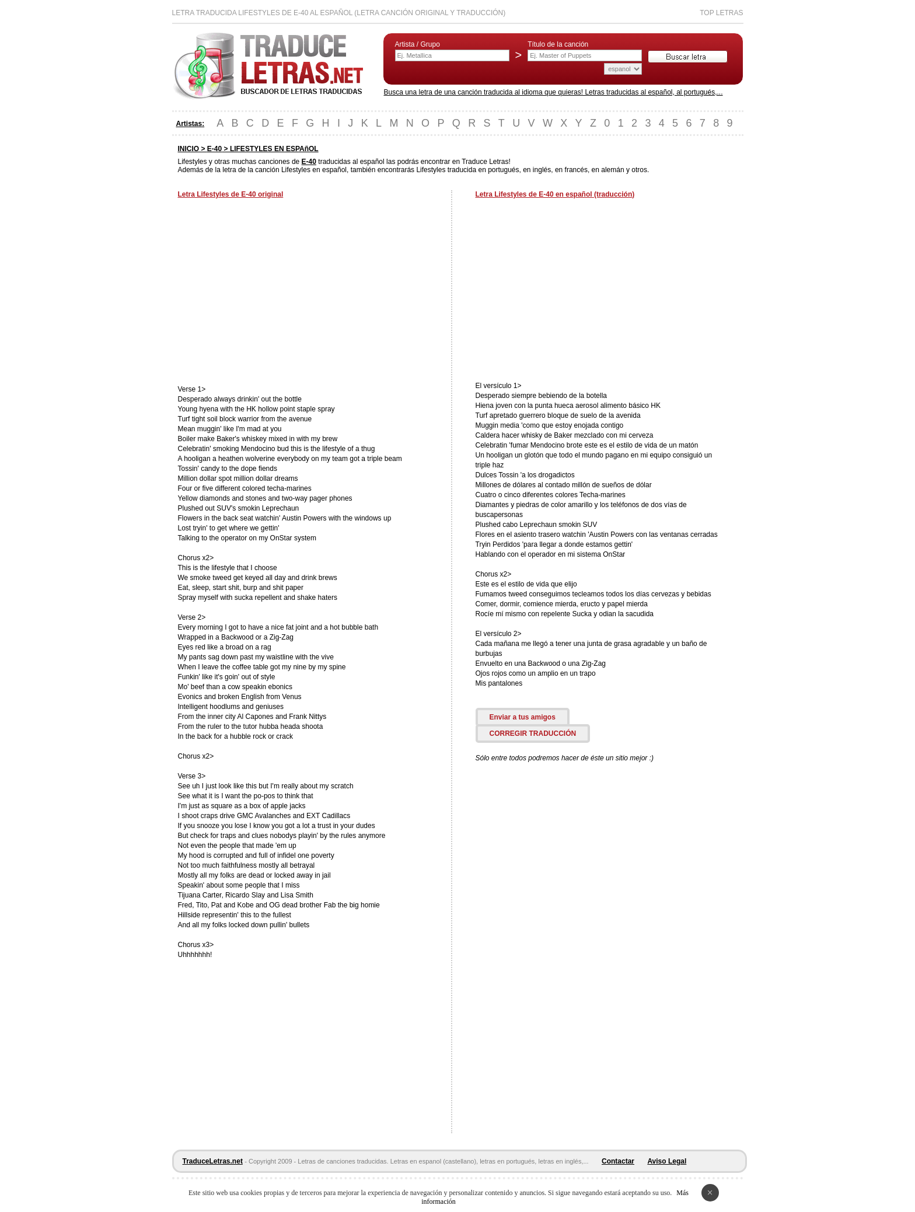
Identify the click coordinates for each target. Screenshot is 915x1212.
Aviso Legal (666, 1161)
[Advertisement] (276, 293)
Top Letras (721, 13)
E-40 (214, 149)
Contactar (618, 1161)
